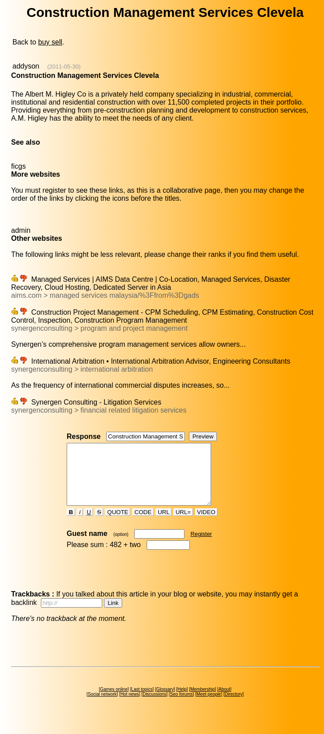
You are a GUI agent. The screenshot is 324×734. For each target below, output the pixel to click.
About (224, 701)
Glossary (164, 701)
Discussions (154, 706)
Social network (102, 706)
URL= (183, 524)
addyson (26, 66)
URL (163, 524)
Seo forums (181, 706)
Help (182, 701)
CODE (143, 524)
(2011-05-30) (63, 66)
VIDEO (206, 524)
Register (201, 546)
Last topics (141, 701)
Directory (233, 706)
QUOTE (118, 524)
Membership (202, 701)
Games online (114, 701)
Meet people (208, 706)
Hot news (129, 706)
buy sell (50, 42)
